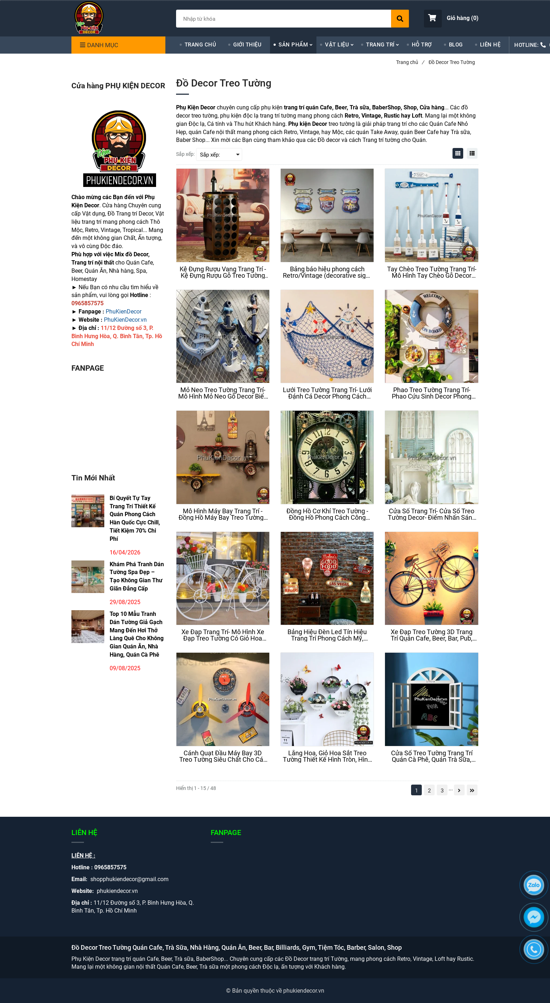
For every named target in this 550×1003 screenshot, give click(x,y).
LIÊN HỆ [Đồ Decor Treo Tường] (490, 44)
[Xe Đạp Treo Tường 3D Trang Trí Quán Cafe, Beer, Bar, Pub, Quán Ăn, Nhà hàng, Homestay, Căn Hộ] (431, 635)
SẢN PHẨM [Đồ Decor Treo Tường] (293, 44)
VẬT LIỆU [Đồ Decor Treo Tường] (337, 44)
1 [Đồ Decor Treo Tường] (416, 790)
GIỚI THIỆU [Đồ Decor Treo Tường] (247, 44)
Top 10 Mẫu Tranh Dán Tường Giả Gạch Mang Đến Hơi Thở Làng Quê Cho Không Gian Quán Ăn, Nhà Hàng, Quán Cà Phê (137, 634)
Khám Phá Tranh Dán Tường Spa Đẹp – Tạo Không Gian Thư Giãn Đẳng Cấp (137, 576)
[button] (451, 19)
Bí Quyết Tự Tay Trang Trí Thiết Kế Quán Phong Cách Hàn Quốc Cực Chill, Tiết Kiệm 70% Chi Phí (135, 518)
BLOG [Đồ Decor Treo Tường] (456, 44)
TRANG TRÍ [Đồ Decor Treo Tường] (380, 44)
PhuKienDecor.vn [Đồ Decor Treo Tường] (125, 319)
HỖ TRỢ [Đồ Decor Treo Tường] (422, 44)
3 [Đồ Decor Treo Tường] (442, 790)
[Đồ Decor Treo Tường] (457, 153)
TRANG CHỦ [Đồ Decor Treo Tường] (200, 44)
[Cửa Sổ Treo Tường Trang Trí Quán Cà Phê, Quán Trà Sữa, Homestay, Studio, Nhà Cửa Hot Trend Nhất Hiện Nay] (431, 756)
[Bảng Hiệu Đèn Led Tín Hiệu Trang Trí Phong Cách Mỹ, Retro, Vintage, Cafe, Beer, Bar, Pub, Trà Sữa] (327, 635)
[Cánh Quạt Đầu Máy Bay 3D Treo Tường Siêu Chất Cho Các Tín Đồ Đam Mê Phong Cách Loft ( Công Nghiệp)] (223, 756)
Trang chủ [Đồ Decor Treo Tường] (410, 62)
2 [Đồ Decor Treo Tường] (429, 790)
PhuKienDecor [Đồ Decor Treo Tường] (123, 311)
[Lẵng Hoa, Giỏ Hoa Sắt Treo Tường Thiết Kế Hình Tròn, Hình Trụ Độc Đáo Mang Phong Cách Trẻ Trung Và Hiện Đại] (327, 756)
